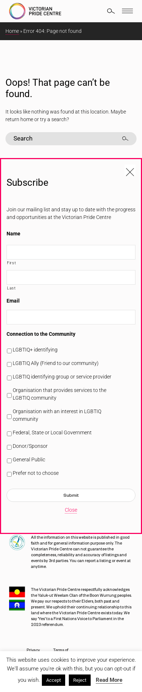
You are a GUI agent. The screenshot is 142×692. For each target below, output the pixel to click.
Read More (109, 680)
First (11, 262)
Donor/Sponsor (30, 446)
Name (13, 234)
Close (71, 510)
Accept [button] (53, 680)
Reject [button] (79, 680)
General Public (29, 459)
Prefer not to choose (36, 473)
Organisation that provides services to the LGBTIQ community (59, 394)
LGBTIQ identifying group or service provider (62, 377)
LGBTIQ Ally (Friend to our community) (56, 363)
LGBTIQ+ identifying (35, 350)
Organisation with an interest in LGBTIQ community (57, 415)
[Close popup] (130, 170)
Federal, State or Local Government (52, 432)
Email (13, 301)
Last (11, 288)
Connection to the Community (41, 334)
